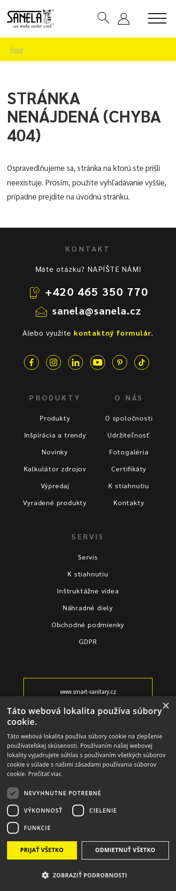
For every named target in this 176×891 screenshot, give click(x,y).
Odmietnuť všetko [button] (125, 850)
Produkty (55, 418)
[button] (88, 874)
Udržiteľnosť (128, 434)
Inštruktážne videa (88, 590)
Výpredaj (55, 485)
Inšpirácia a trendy (55, 434)
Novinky (55, 451)
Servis (88, 557)
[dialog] (88, 793)
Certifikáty (128, 468)
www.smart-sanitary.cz (88, 691)
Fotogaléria (129, 451)
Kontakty (129, 502)
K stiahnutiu (128, 485)
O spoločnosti (129, 418)
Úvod (16, 50)
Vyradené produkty (55, 502)
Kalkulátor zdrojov (55, 468)
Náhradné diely (88, 607)
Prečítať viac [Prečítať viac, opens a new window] (44, 774)
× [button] (165, 706)
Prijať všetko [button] (42, 850)
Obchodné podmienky (88, 624)
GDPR (88, 641)
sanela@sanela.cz (97, 310)
